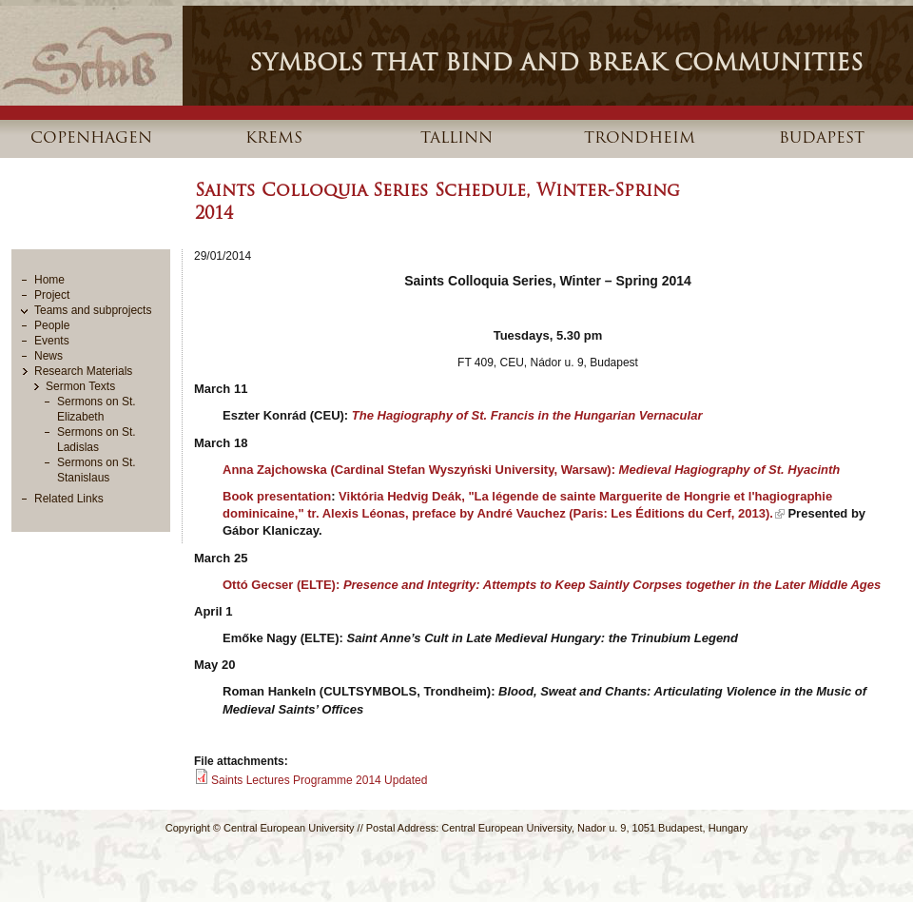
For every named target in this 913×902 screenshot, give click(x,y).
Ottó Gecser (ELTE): (552, 585)
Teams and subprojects (92, 310)
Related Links (69, 498)
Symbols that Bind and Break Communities (556, 64)
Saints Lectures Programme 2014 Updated (319, 780)
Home (49, 279)
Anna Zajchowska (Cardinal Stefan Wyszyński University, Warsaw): (531, 469)
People (51, 325)
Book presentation (277, 496)
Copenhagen (91, 139)
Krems (273, 139)
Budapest (821, 139)
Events (51, 340)
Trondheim (639, 139)
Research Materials (83, 371)
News (48, 356)
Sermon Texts (80, 386)
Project (51, 295)
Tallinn (456, 139)
